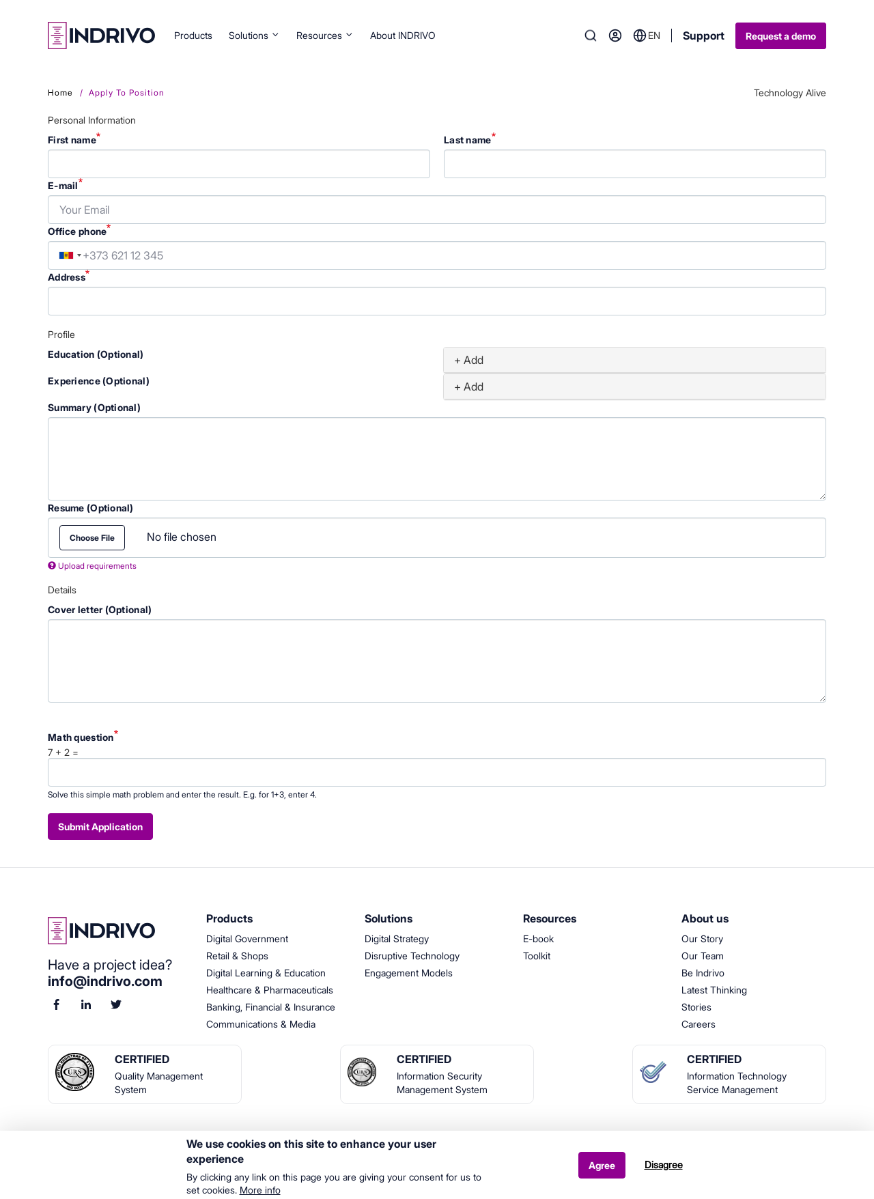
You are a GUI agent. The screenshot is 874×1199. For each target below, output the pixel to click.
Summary (94, 407)
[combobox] (70, 255)
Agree (602, 1169)
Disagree (664, 1169)
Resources (325, 35)
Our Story (702, 938)
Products (193, 35)
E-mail (63, 185)
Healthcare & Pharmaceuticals (269, 990)
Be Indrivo (702, 972)
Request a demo (781, 36)
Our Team (702, 955)
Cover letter (100, 609)
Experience (99, 380)
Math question (81, 737)
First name (72, 139)
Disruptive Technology (412, 955)
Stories (696, 1007)
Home (60, 92)
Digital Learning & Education (266, 972)
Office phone (77, 231)
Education (96, 354)
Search (590, 35)
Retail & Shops (237, 955)
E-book (538, 938)
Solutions (254, 35)
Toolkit (536, 955)
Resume (91, 507)
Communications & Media (260, 1024)
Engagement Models (409, 972)
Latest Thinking (714, 990)
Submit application (100, 826)
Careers (698, 1024)
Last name (468, 139)
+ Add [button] (468, 360)
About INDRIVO (403, 35)
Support (703, 35)
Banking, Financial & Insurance (270, 1007)
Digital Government (247, 938)
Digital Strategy (397, 938)
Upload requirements (92, 566)
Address (66, 277)
